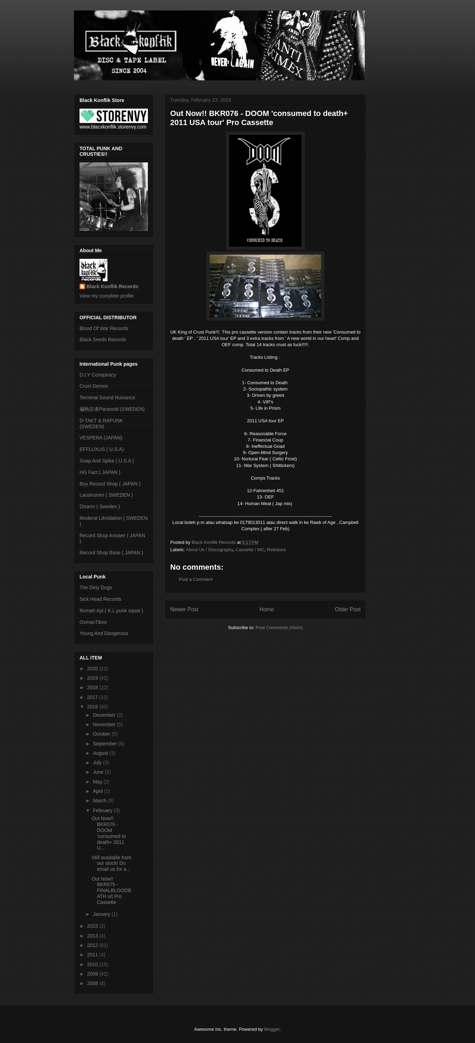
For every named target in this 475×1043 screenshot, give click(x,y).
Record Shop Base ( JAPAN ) (111, 552)
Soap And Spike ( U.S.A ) (107, 461)
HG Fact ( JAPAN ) (100, 472)
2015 (93, 926)
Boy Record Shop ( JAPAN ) (110, 484)
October (102, 734)
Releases (276, 549)
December (104, 715)
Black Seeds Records (103, 339)
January (102, 914)
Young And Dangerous (104, 633)
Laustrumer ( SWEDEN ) (106, 495)
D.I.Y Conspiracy (98, 375)
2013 (93, 936)
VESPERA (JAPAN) (101, 437)
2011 (93, 954)
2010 (93, 964)
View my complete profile (107, 296)
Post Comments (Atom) (279, 627)
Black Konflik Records (112, 286)
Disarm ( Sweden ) (100, 506)
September (105, 743)
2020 (93, 668)
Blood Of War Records (104, 328)
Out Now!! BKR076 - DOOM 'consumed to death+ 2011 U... (109, 833)
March (100, 800)
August (101, 753)
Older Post (348, 609)
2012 (93, 945)
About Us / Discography (209, 549)
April (98, 791)
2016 (93, 706)
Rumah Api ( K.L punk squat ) (111, 610)
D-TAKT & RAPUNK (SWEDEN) (101, 423)
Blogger (271, 1029)
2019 (93, 678)
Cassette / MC (250, 549)
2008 (93, 983)
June (99, 772)
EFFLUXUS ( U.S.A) (102, 449)
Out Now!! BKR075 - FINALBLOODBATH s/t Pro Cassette (111, 890)
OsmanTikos (93, 622)
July (98, 762)
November (104, 724)
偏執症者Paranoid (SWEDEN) (112, 409)
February (103, 810)
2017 (93, 697)
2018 (93, 687)
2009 (93, 974)
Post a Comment (196, 579)
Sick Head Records (100, 599)
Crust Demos (94, 386)
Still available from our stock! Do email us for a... (111, 863)
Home (266, 609)
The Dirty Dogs (96, 587)
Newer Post (184, 609)
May (98, 782)
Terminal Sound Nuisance (107, 397)
